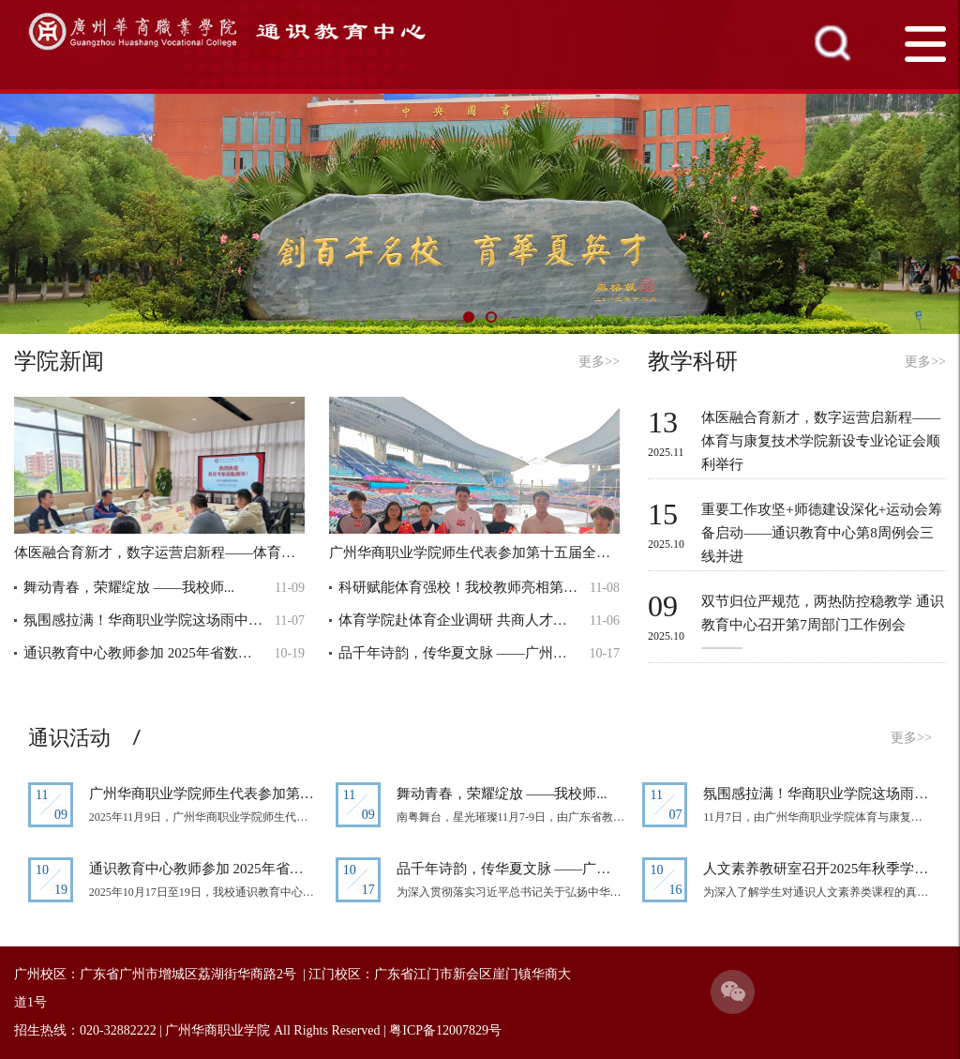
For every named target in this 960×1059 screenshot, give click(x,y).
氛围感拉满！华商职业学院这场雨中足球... (143, 620)
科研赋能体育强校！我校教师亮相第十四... (458, 587)
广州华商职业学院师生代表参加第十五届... (203, 793)
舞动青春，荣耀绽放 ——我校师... (128, 587)
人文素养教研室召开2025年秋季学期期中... (817, 868)
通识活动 (69, 737)
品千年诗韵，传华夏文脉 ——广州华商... (458, 652)
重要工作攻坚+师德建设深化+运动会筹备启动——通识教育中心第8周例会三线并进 (821, 533)
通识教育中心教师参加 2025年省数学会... (143, 652)
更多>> (599, 362)
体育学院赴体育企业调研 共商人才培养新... (458, 620)
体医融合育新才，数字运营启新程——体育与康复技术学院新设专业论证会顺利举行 (820, 441)
